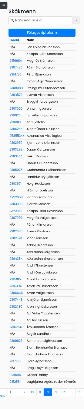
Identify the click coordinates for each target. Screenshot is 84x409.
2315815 (15, 279)
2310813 (15, 122)
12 (47, 392)
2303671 (15, 183)
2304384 (16, 259)
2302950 (16, 143)
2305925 (16, 170)
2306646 (16, 293)
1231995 (15, 375)
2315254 (16, 327)
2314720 (15, 74)
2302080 (16, 231)
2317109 (15, 361)
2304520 (16, 95)
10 (32, 392)
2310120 (15, 115)
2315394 (16, 286)
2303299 (16, 149)
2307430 (16, 67)
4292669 (16, 197)
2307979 (16, 218)
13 (55, 392)
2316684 (16, 61)
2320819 (16, 211)
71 (79, 392)
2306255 (16, 129)
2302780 (16, 306)
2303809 (16, 204)
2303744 (16, 156)
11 (40, 392)
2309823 (16, 341)
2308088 (16, 88)
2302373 (16, 238)
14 (64, 392)
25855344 (17, 136)
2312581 (15, 382)
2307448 (16, 299)
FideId (14, 40)
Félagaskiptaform (42, 32)
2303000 (16, 108)
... (17, 392)
